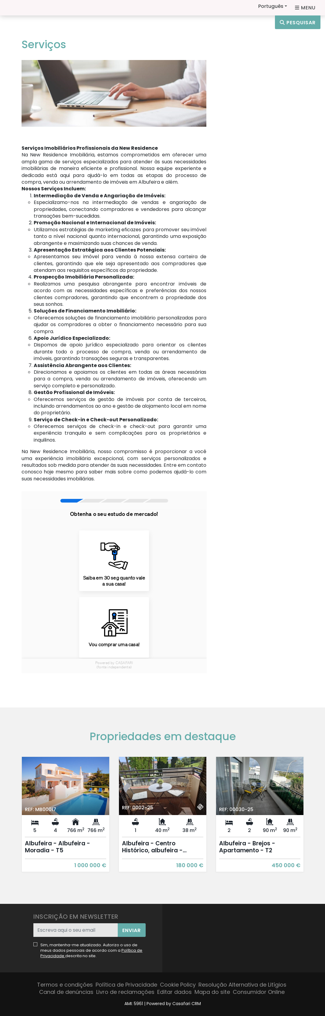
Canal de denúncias (66, 992)
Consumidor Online (259, 992)
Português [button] (270, 6)
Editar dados (174, 992)
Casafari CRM (186, 1004)
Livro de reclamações (125, 992)
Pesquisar (298, 22)
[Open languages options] (305, 8)
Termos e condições (65, 984)
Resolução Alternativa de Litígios (242, 984)
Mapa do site (212, 992)
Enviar (131, 930)
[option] (65, 819)
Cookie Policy (178, 984)
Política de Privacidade (126, 984)
